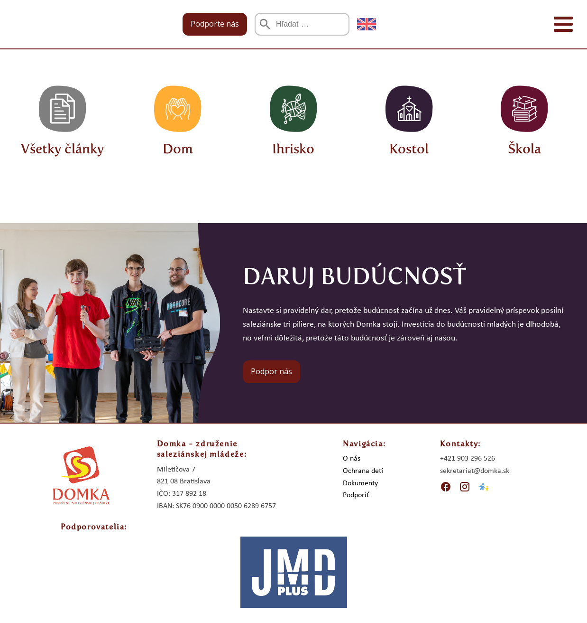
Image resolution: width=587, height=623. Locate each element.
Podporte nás (215, 24)
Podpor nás (271, 371)
